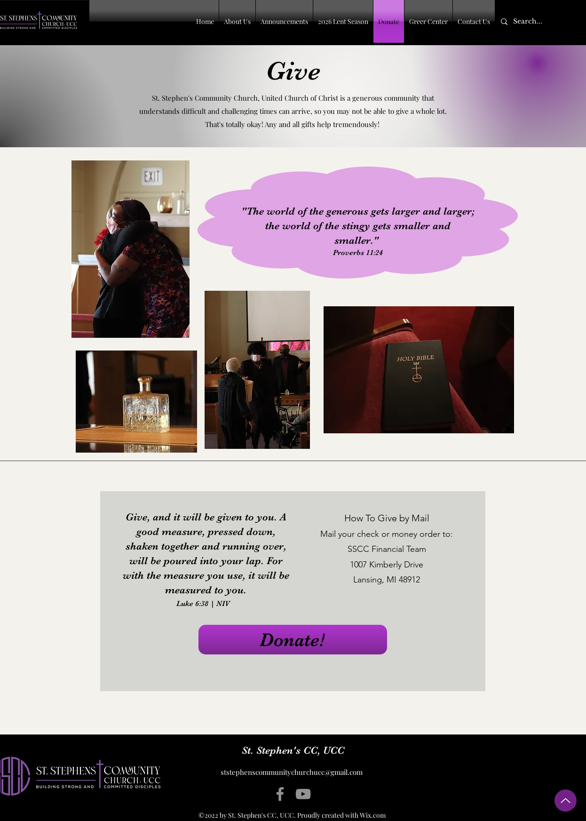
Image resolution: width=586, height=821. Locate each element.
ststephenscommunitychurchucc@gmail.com (292, 772)
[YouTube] (303, 794)
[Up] (565, 800)
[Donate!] (292, 639)
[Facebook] (280, 794)
